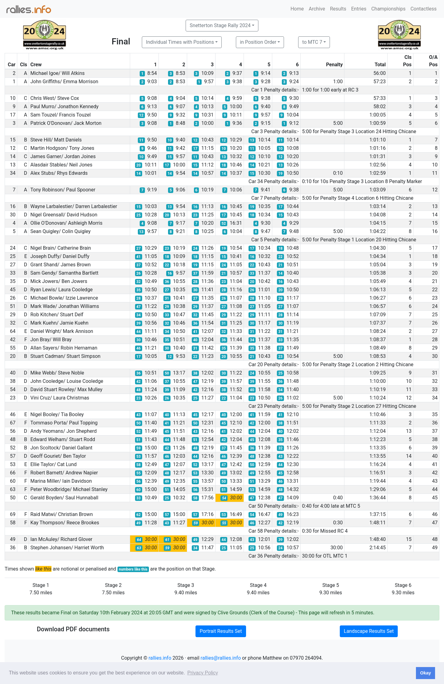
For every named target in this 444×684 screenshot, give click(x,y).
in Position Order (258, 42)
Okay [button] (425, 672)
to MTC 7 (312, 42)
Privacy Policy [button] (202, 672)
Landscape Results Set (369, 631)
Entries (358, 9)
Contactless (423, 9)
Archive (317, 9)
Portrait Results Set (220, 631)
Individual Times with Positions (180, 42)
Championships (388, 9)
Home (297, 9)
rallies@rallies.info (221, 658)
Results (338, 9)
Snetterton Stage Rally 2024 (220, 25)
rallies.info (160, 658)
